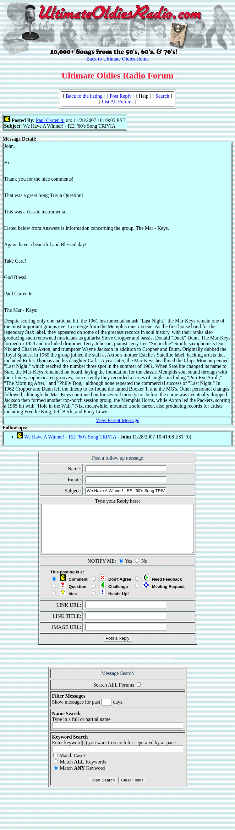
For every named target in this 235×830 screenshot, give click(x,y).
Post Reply (120, 96)
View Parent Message (117, 420)
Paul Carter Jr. (50, 120)
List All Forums (117, 101)
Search (162, 96)
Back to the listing (84, 96)
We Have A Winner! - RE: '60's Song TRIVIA (70, 436)
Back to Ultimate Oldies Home (117, 58)
